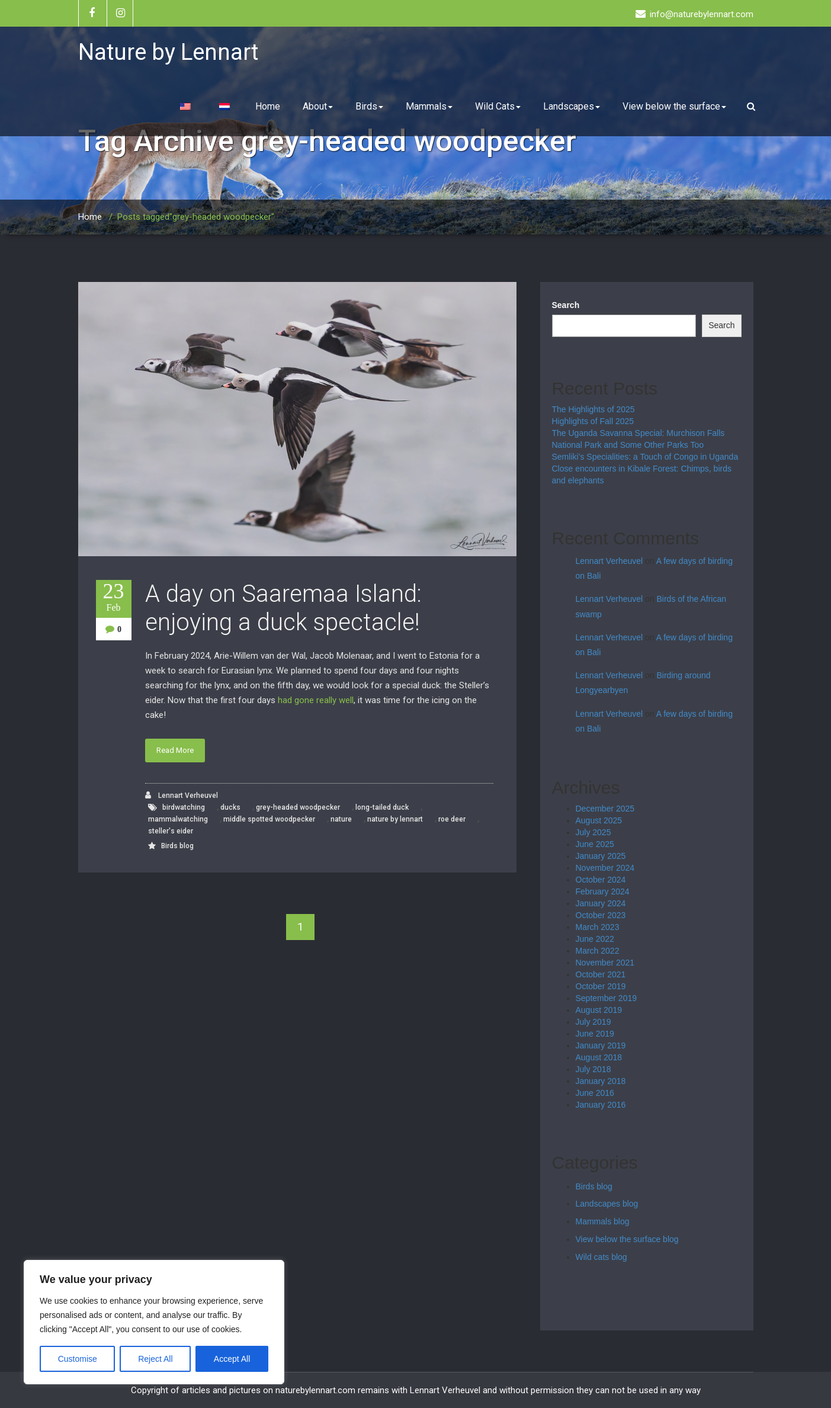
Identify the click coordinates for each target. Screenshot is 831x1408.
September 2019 (606, 998)
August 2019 (599, 1010)
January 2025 (601, 856)
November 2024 (605, 868)
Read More (175, 750)
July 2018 (593, 1069)
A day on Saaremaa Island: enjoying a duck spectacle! (283, 608)
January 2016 (601, 1104)
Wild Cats (498, 106)
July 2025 (593, 832)
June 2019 (595, 1033)
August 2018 (599, 1057)
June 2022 (595, 939)
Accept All (232, 1359)
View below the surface (674, 106)
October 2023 (601, 915)
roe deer (452, 819)
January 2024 (601, 903)
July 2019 (593, 1022)
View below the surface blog (627, 1239)
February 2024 (603, 891)
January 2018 (601, 1081)
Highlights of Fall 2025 (593, 421)
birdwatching (183, 807)
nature (341, 819)
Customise (77, 1359)
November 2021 (605, 962)
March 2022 (598, 950)
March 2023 (598, 927)
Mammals (429, 106)
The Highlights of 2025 (593, 409)
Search (566, 305)
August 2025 (599, 820)
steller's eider (170, 831)
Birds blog (177, 846)
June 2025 (595, 844)
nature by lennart (395, 819)
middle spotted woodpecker (269, 819)
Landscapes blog (607, 1203)
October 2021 (601, 974)
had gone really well (316, 700)
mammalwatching (178, 819)
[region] (154, 1322)
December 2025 (605, 808)
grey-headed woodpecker (298, 807)
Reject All (155, 1359)
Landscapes (571, 106)
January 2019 (601, 1045)
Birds (369, 106)
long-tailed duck (382, 807)
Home (267, 106)
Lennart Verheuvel (181, 795)
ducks (230, 807)
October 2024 (601, 879)
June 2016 (595, 1093)
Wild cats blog (601, 1257)
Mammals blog (603, 1221)
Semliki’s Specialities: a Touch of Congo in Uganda (645, 456)
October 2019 (601, 986)
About (318, 106)
